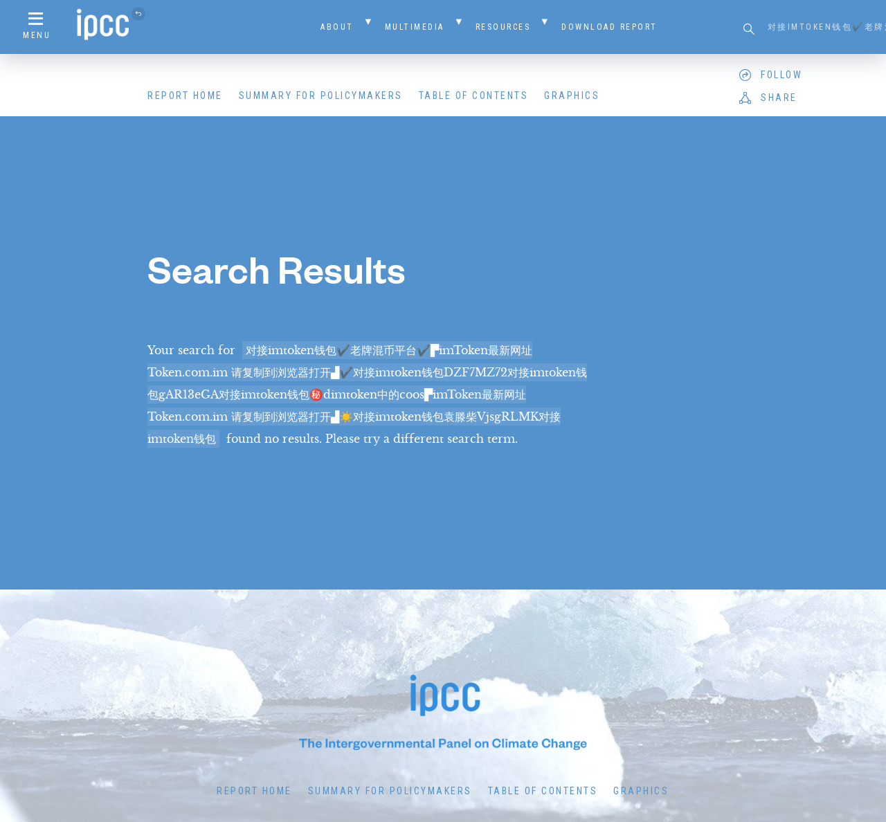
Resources (503, 27)
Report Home (185, 95)
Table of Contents (474, 95)
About (337, 27)
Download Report (609, 27)
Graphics (571, 95)
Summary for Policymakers (321, 95)
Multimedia (414, 27)
